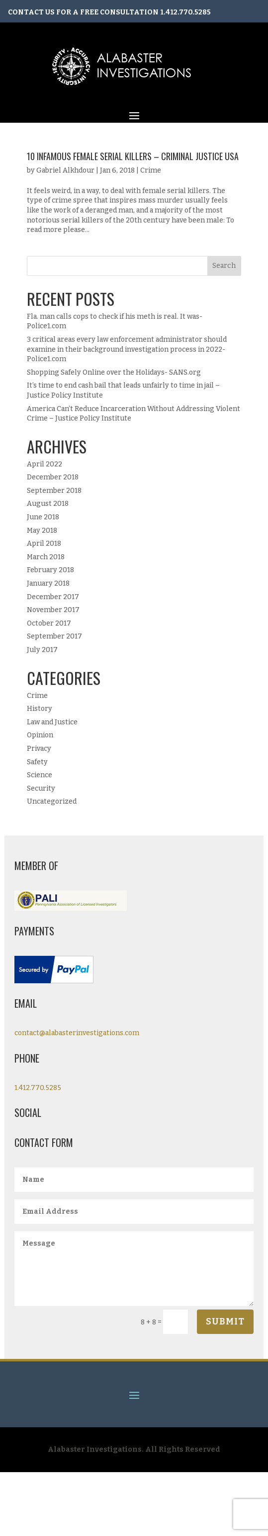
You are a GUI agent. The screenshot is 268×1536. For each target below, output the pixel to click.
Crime (150, 170)
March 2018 (46, 557)
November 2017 (53, 610)
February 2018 (50, 570)
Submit (225, 1321)
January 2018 (48, 583)
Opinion (40, 735)
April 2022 (44, 464)
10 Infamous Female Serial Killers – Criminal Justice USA (133, 156)
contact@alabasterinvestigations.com (76, 1033)
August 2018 (48, 503)
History (39, 708)
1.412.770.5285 (185, 12)
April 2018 (44, 543)
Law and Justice (52, 722)
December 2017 (53, 597)
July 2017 (42, 650)
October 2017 (49, 623)
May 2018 (42, 530)
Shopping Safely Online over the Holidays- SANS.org (114, 372)
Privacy (39, 748)
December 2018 (53, 477)
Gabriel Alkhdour (65, 170)
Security (41, 788)
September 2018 (54, 490)
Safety (37, 762)
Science (39, 775)
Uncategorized (52, 801)
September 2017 (54, 636)
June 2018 (43, 517)
